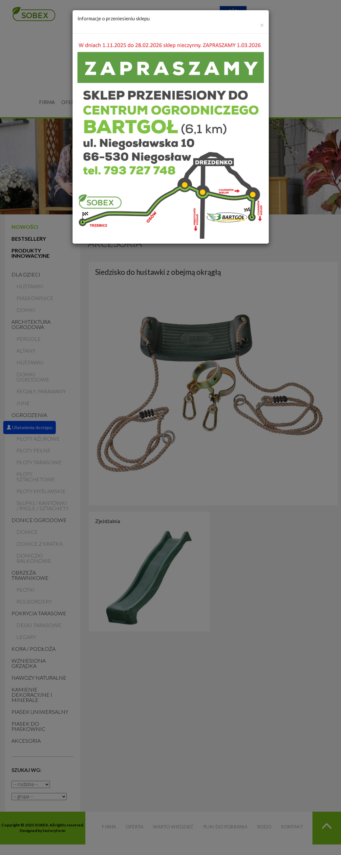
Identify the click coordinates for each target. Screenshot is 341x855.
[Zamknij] (262, 24)
